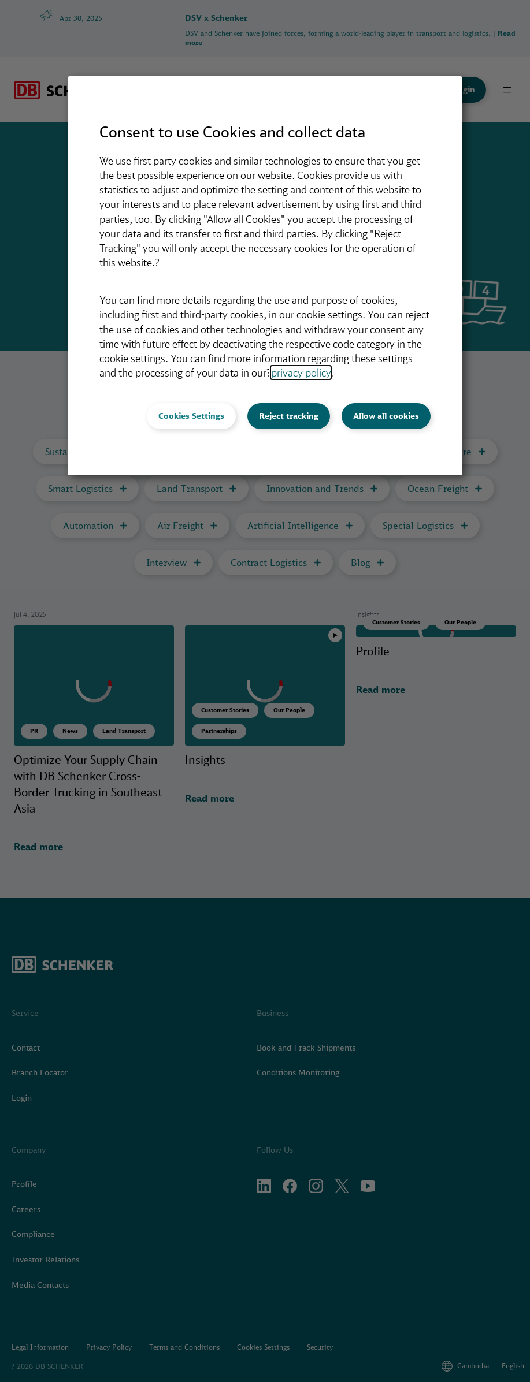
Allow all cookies (386, 416)
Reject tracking (288, 416)
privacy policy (301, 372)
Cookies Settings (191, 416)
